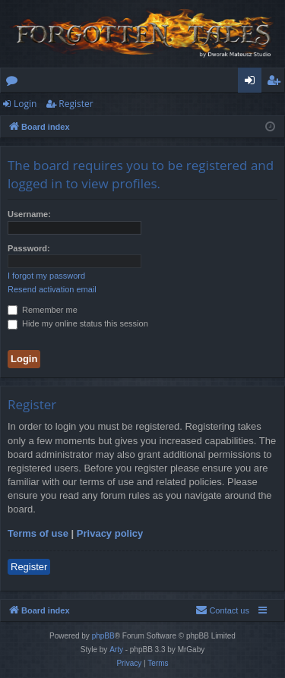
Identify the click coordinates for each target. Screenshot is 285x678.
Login (25, 103)
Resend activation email (52, 289)
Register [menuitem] (276, 83)
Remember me (43, 309)
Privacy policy (110, 533)
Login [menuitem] (252, 83)
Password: (29, 248)
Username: (29, 214)
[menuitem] (222, 610)
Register (76, 103)
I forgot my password (46, 275)
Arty (116, 649)
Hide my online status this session (78, 323)
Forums (15, 83)
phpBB (103, 636)
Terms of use (38, 533)
